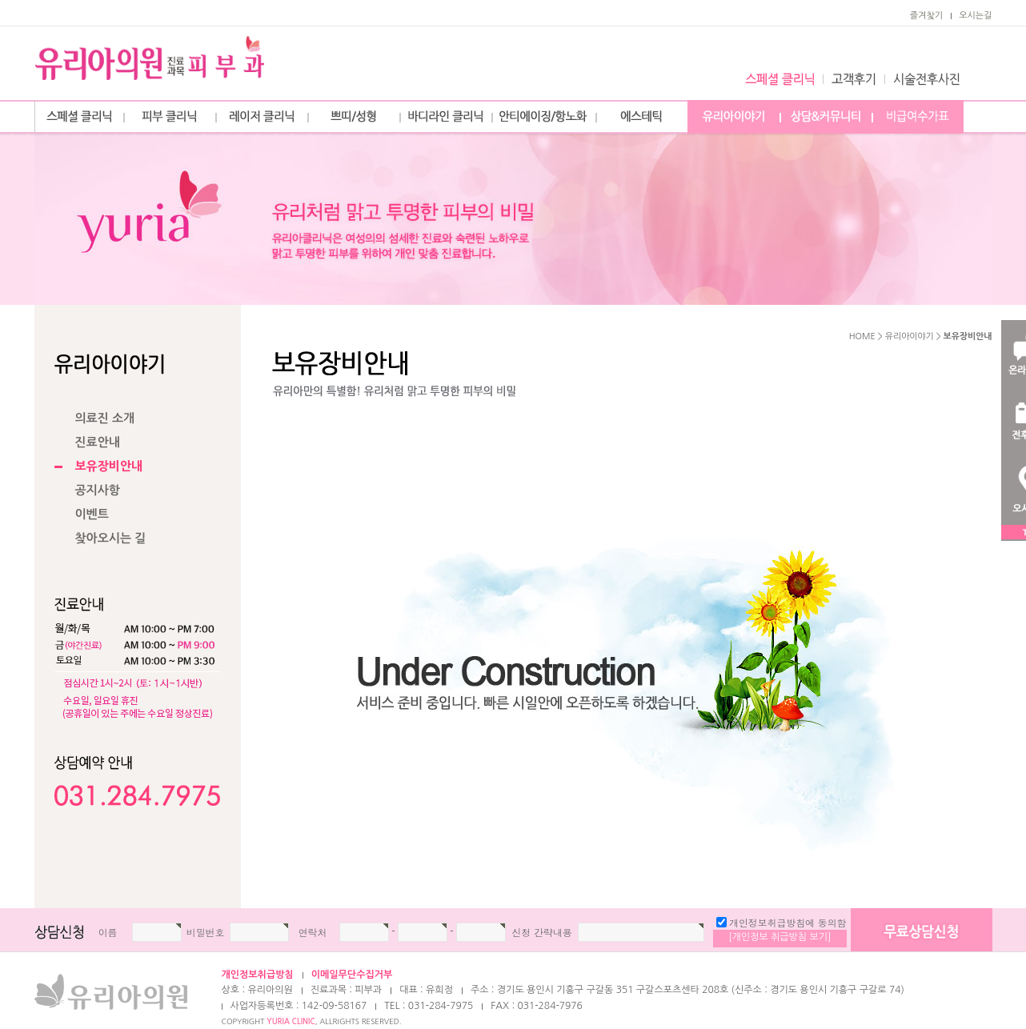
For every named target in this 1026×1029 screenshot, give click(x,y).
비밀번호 (205, 932)
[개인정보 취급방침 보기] (779, 937)
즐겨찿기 (926, 15)
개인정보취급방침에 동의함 (787, 922)
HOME (862, 336)
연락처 (313, 932)
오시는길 (975, 15)
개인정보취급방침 (258, 974)
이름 (108, 932)
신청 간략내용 (541, 932)
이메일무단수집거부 (352, 974)
